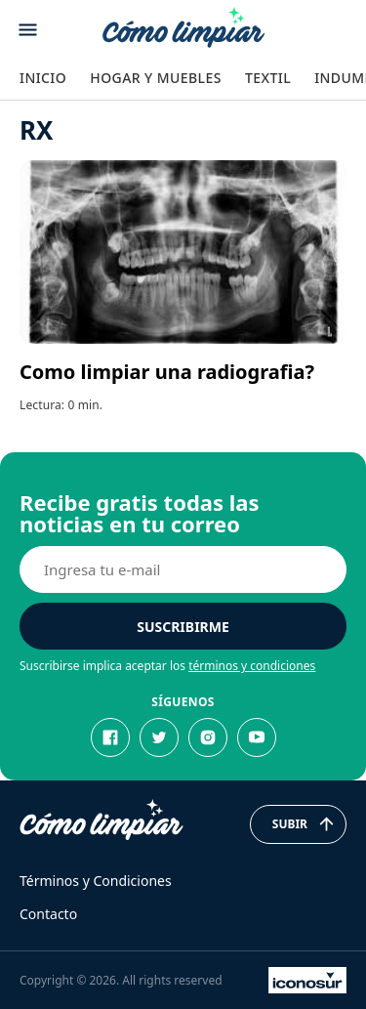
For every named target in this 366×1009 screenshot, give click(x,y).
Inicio (43, 77)
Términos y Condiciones (96, 880)
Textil (268, 77)
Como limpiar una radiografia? (167, 371)
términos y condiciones (251, 665)
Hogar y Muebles (156, 77)
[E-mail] (183, 569)
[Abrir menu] (28, 30)
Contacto (48, 913)
